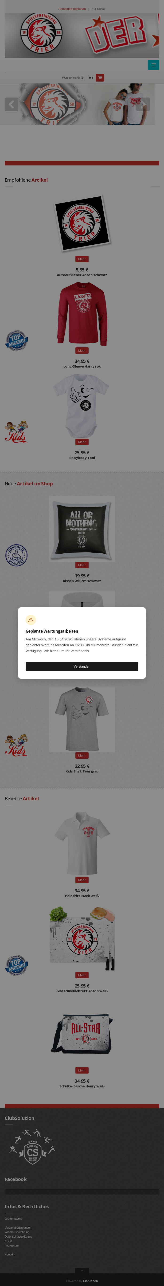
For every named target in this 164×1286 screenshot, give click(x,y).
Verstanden (82, 666)
